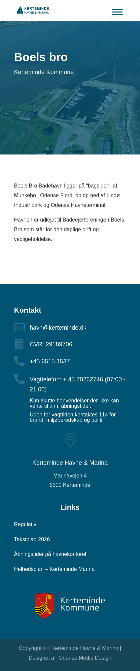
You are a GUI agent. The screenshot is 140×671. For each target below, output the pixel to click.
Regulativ (25, 524)
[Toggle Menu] (117, 14)
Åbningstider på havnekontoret (50, 554)
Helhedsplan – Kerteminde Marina (54, 569)
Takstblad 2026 (32, 539)
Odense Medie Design (84, 658)
